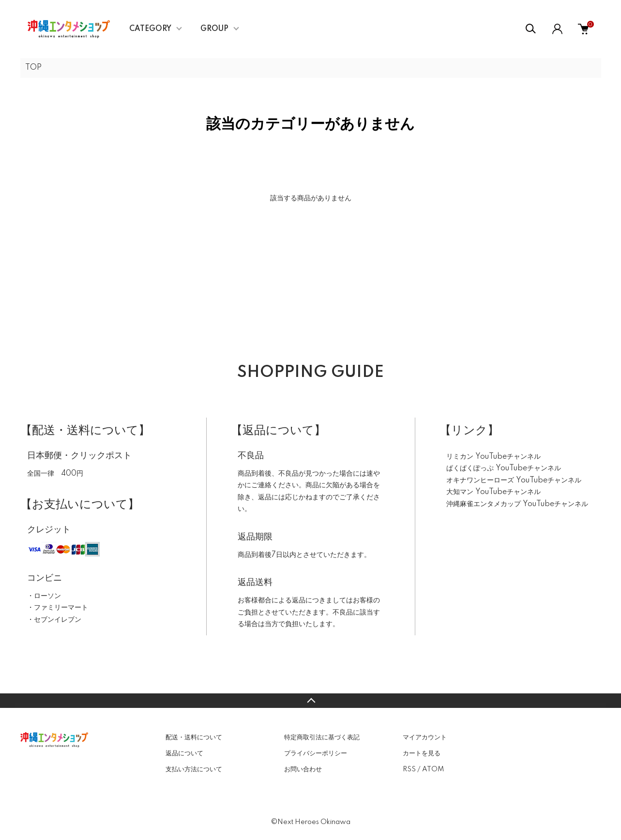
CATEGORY (150, 29)
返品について (184, 753)
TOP (33, 68)
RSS (409, 769)
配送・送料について (194, 737)
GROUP (214, 29)
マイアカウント (425, 737)
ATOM (433, 769)
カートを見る (421, 753)
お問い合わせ (303, 769)
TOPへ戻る (310, 700)
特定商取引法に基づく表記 (322, 737)
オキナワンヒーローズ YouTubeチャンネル (513, 480)
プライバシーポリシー (315, 753)
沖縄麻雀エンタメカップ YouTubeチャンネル (517, 504)
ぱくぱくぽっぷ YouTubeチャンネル (503, 468)
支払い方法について (194, 769)
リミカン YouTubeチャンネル (493, 457)
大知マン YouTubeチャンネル (493, 492)
